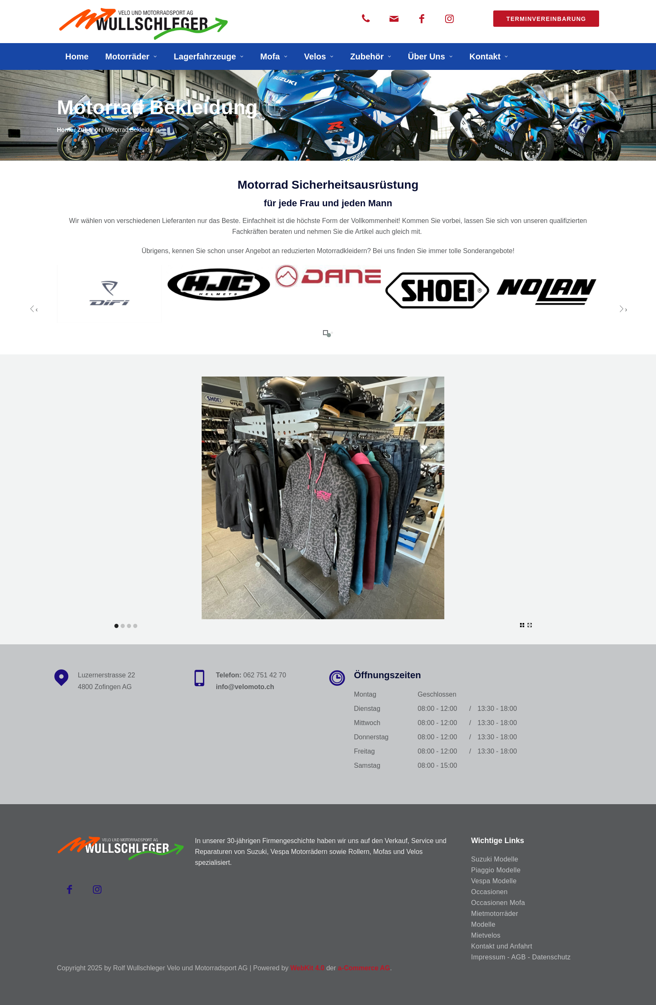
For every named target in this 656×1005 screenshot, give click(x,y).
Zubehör (367, 56)
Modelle (483, 924)
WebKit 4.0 (307, 968)
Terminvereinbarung (546, 18)
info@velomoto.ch (245, 686)
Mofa (270, 56)
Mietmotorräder (494, 913)
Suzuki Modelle (494, 859)
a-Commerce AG (364, 968)
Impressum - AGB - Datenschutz (521, 957)
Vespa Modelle (494, 881)
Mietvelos (485, 935)
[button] (325, 332)
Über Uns (426, 56)
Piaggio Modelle (495, 870)
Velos (315, 56)
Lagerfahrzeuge (205, 56)
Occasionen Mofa (498, 902)
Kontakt (484, 56)
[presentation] (33, 309)
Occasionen (489, 891)
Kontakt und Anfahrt (501, 946)
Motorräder (127, 56)
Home (77, 56)
